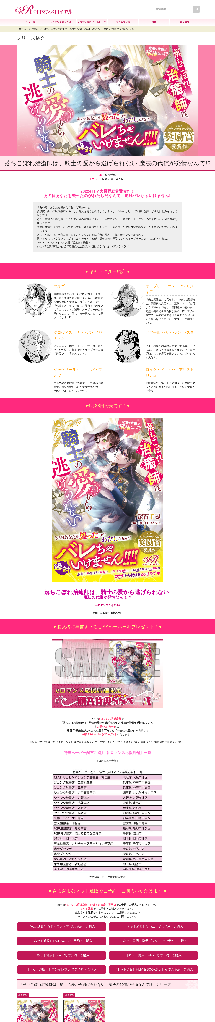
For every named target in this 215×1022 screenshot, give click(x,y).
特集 (154, 22)
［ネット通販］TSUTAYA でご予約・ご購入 (61, 941)
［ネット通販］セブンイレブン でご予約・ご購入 (61, 969)
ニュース (30, 22)
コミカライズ (123, 22)
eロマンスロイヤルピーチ (92, 22)
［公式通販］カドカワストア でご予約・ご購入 (61, 926)
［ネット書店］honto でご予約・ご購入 (62, 955)
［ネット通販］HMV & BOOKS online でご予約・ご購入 (153, 969)
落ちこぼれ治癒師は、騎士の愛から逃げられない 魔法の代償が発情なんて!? (89, 28)
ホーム (22, 28)
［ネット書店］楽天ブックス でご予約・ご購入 (153, 941)
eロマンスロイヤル (61, 22)
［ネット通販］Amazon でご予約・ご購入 (153, 926)
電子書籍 (185, 22)
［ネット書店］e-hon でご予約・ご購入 (153, 955)
